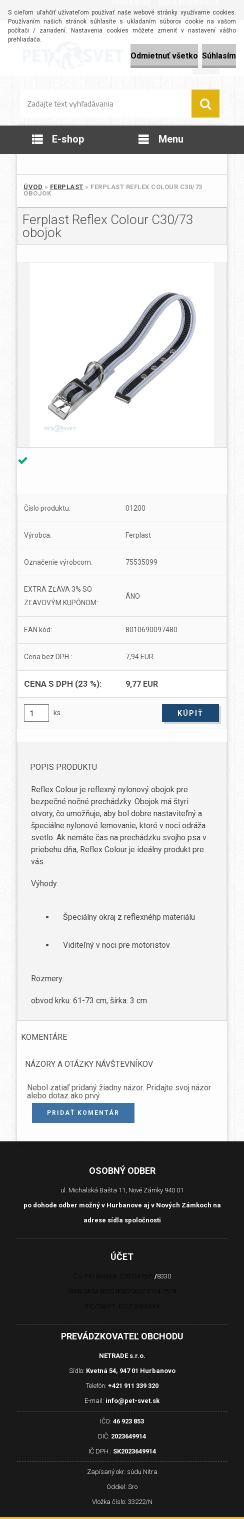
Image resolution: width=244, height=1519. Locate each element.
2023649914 (128, 1436)
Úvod (33, 187)
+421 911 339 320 (133, 1385)
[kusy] (36, 713)
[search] (205, 103)
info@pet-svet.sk (133, 1400)
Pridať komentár (83, 1112)
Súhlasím (219, 56)
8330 (164, 1276)
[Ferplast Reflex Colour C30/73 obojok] (122, 355)
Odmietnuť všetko (164, 56)
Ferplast (67, 187)
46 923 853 (128, 1421)
